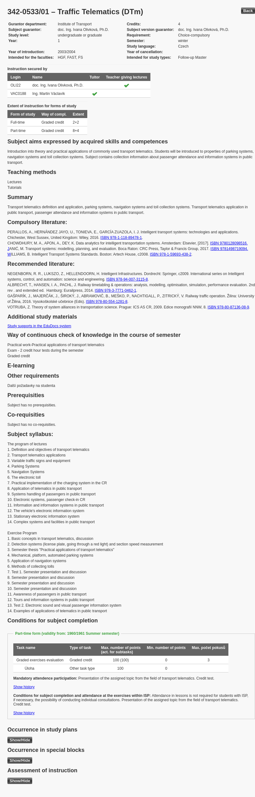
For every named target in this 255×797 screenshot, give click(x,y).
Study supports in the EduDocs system (39, 326)
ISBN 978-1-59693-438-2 (170, 254)
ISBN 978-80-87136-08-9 (228, 307)
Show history (24, 687)
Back (248, 10)
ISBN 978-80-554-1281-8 (106, 301)
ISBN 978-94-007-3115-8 (127, 279)
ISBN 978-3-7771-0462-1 (115, 290)
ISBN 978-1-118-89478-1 (121, 237)
